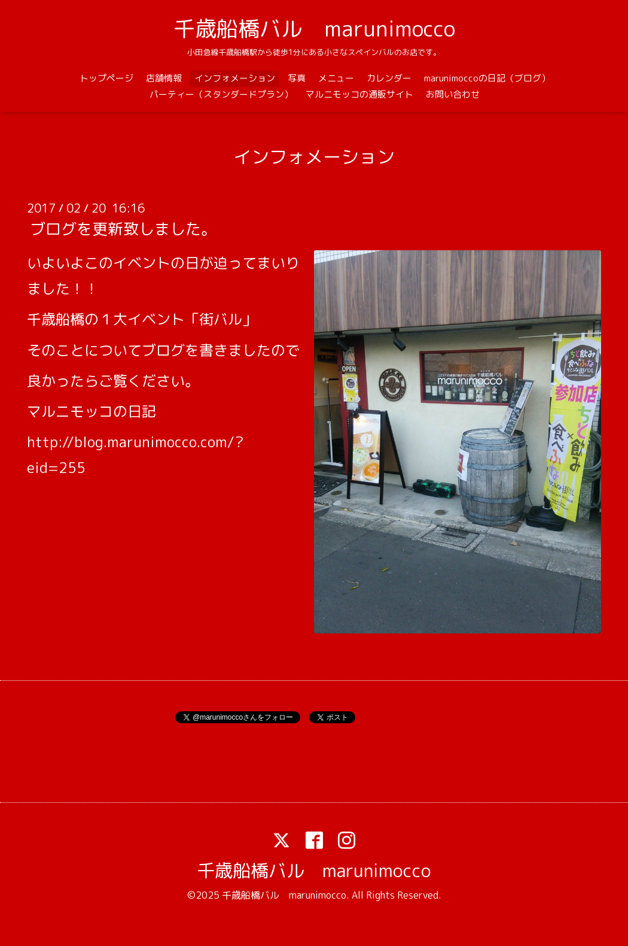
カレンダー (389, 78)
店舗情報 (164, 78)
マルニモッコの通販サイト (359, 94)
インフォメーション (234, 78)
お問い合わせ (453, 94)
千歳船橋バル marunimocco (314, 28)
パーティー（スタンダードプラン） (221, 94)
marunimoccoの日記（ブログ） (487, 78)
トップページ (106, 78)
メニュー (336, 78)
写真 (297, 78)
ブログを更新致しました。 (123, 228)
